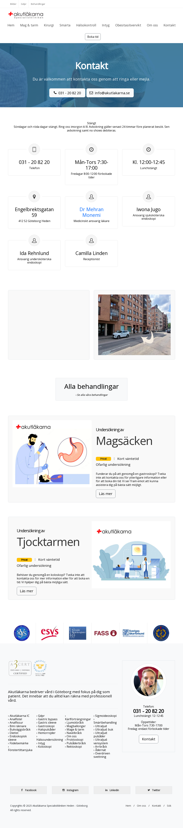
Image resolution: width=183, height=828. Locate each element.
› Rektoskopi (73, 747)
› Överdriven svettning (102, 755)
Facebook (28, 790)
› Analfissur (15, 722)
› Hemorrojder (46, 733)
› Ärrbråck (100, 747)
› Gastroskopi (45, 726)
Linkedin (112, 790)
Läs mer (105, 493)
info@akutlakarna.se (110, 92)
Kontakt (148, 739)
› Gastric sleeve (46, 722)
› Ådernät (100, 750)
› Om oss (71, 736)
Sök (169, 805)
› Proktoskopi (74, 740)
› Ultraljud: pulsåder (100, 734)
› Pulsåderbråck (75, 743)
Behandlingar (38, 4)
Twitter (153, 790)
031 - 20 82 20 (67, 92)
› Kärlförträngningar (78, 717)
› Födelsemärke (18, 743)
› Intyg (40, 743)
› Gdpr (40, 716)
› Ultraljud (100, 726)
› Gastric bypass (46, 719)
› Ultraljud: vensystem (101, 741)
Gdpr (23, 4)
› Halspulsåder (46, 729)
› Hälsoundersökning (49, 738)
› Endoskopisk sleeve (17, 738)
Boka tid (92, 37)
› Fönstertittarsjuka (20, 748)
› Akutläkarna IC (18, 716)
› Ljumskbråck (74, 722)
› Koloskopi (43, 747)
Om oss (141, 805)
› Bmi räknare (17, 726)
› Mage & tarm (74, 729)
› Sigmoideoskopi (105, 716)
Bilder (13, 4)
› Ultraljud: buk (103, 729)
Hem (128, 805)
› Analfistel (15, 719)
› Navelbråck (73, 733)
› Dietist (13, 733)
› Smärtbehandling (105, 720)
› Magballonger (75, 726)
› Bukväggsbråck (19, 729)
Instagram (70, 790)
